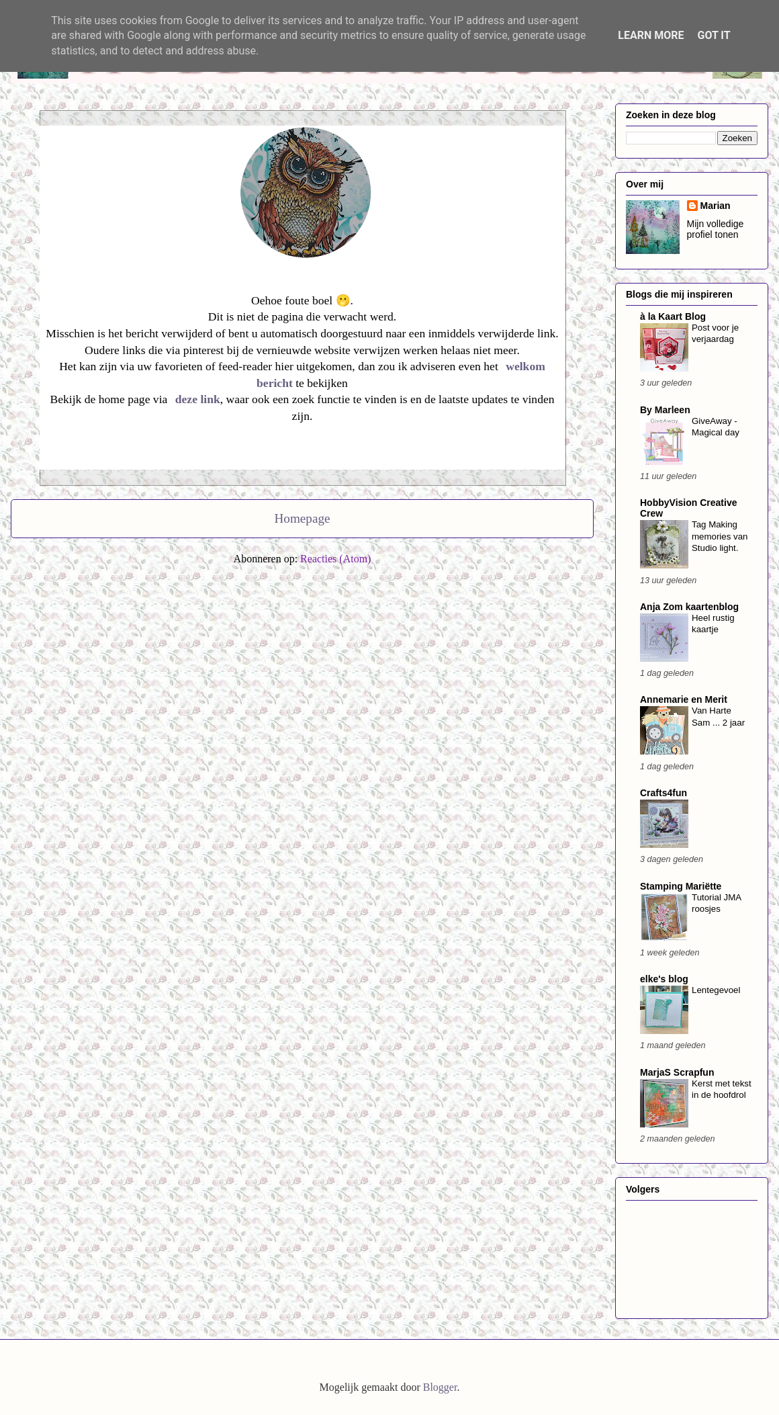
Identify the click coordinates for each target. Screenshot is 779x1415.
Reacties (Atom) (335, 558)
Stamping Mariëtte (680, 886)
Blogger (440, 1387)
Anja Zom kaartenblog (689, 606)
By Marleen (665, 409)
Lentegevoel (716, 990)
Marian (715, 205)
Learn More (651, 35)
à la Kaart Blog (673, 316)
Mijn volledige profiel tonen (715, 229)
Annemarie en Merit (683, 699)
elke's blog (664, 979)
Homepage (302, 518)
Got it (713, 35)
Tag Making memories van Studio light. (720, 536)
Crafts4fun (663, 792)
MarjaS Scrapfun (677, 1072)
